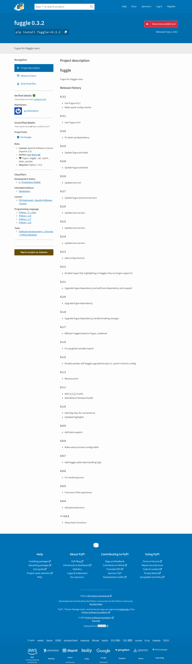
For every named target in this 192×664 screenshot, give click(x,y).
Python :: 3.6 (25, 215)
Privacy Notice (151, 573)
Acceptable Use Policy (151, 577)
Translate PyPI (113, 569)
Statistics (77, 569)
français (49, 640)
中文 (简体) (115, 640)
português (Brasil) (71, 640)
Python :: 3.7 (25, 219)
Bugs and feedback (114, 561)
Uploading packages (38, 565)
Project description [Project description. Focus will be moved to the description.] (28, 68)
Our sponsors (77, 577)
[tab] (33, 68)
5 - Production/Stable (29, 182)
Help (124, 6)
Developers (24, 191)
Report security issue (152, 565)
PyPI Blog (76, 561)
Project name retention (38, 573)
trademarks (123, 609)
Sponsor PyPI (115, 573)
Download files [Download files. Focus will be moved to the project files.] (26, 83)
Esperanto (156, 640)
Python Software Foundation (94, 612)
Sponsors (146, 6)
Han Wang (32, 154)
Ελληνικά (95, 640)
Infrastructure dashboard (76, 565)
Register (171, 6)
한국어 (166, 640)
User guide (38, 569)
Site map (96, 620)
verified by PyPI (40, 99)
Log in (159, 6)
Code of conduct (151, 569)
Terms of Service (151, 561)
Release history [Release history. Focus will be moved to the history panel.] (26, 75)
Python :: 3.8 (25, 222)
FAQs (39, 577)
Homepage (24, 137)
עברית (147, 640)
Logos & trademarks (77, 573)
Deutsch (105, 640)
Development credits (113, 577)
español (41, 640)
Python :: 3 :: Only (27, 212)
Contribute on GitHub (113, 565)
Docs (134, 6)
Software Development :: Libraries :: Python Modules (36, 233)
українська (84, 640)
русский (138, 640)
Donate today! (96, 604)
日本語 (58, 640)
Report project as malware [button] (34, 252)
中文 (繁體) (127, 640)
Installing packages (38, 561)
